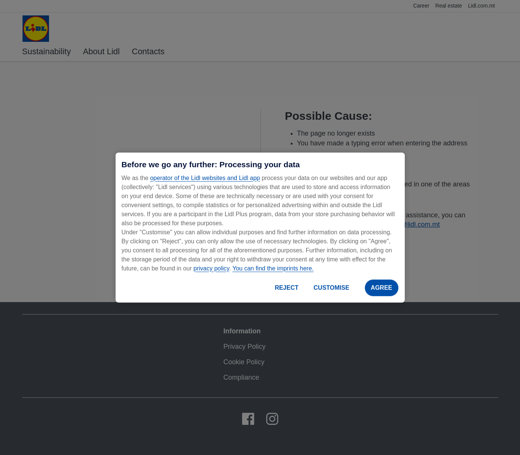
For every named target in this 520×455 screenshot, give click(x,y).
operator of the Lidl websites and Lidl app (205, 178)
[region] (260, 227)
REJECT (287, 287)
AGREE (381, 287)
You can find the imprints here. (273, 268)
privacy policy (211, 268)
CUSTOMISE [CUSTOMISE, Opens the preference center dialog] (331, 287)
